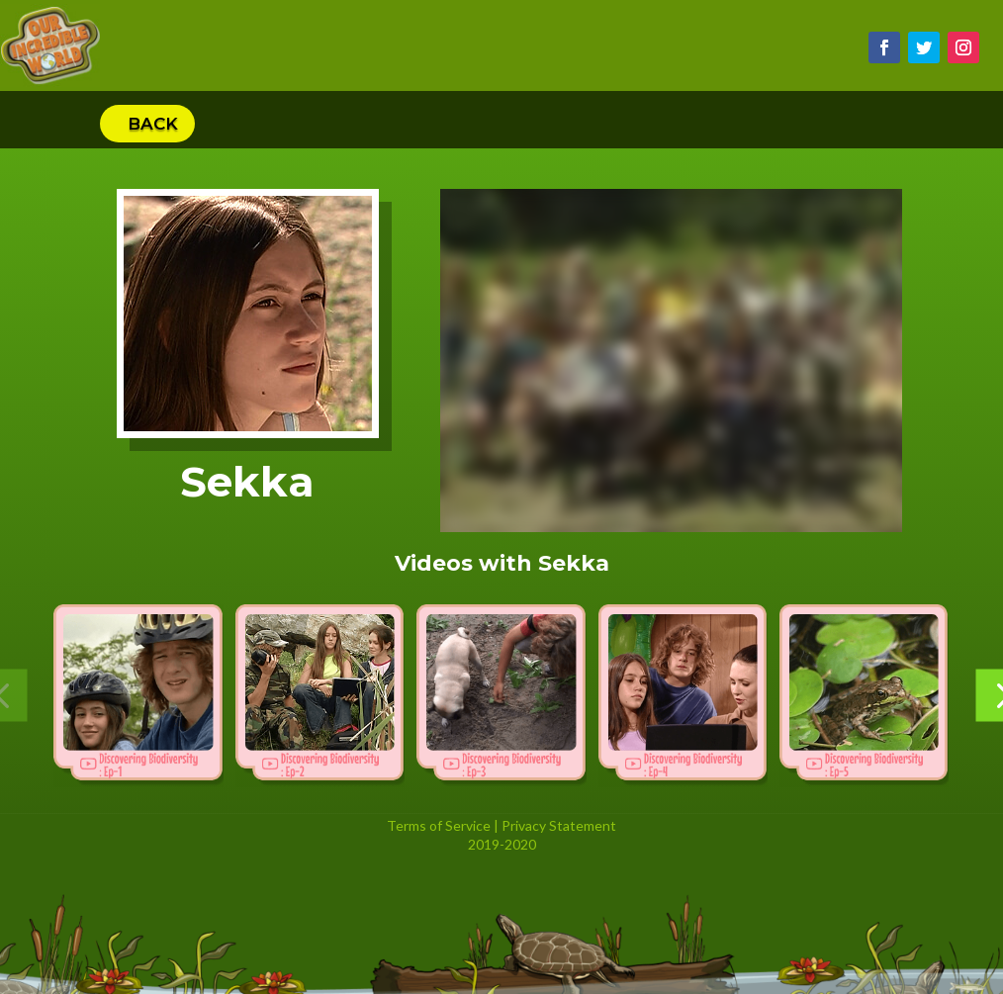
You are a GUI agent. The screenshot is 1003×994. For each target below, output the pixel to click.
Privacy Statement (559, 825)
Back (153, 124)
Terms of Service (439, 825)
